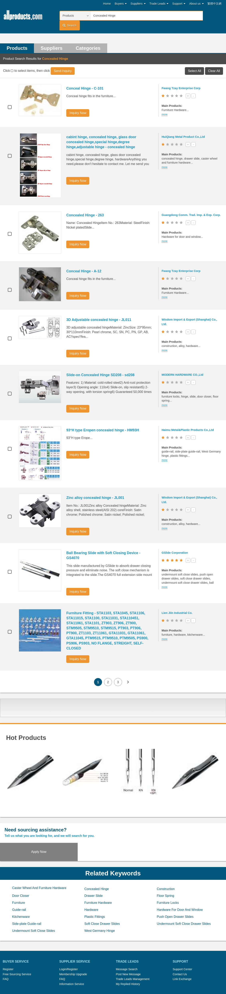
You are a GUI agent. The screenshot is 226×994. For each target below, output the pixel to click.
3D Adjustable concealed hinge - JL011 (99, 311)
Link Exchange (182, 951)
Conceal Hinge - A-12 (84, 262)
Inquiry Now (78, 104)
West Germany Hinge (99, 903)
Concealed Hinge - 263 (86, 206)
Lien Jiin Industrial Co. (177, 603)
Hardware (91, 882)
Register (8, 942)
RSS (155, 974)
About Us (168, 974)
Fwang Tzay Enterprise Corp (181, 79)
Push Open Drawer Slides (175, 889)
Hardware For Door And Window (180, 882)
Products (17, 39)
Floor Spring (165, 868)
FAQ (6, 951)
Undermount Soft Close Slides (33, 903)
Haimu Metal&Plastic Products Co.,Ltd (188, 420)
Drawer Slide (93, 868)
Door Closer (20, 868)
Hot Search (70, 974)
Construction (166, 861)
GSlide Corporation (175, 543)
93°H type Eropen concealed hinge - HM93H (103, 421)
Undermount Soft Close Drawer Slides (184, 896)
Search (212, 15)
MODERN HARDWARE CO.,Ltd (183, 365)
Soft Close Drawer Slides (102, 896)
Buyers (121, 4)
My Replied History (128, 956)
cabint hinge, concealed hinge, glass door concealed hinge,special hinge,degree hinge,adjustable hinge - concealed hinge (102, 133)
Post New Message (128, 947)
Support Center (182, 942)
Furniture (18, 875)
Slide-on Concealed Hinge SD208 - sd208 (101, 366)
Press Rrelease (111, 974)
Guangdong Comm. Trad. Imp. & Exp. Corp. (191, 206)
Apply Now (197, 824)
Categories (89, 39)
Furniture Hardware (98, 875)
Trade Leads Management (132, 951)
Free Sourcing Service (17, 947)
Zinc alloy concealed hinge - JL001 (96, 489)
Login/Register (68, 942)
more (165, 105)
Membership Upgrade (73, 947)
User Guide (152, 979)
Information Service (71, 956)
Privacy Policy (118, 979)
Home (107, 3)
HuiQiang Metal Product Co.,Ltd (184, 127)
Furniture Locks (168, 875)
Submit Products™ (137, 974)
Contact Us (180, 947)
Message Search (126, 942)
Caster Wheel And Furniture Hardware (39, 860)
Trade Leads (158, 4)
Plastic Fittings (94, 889)
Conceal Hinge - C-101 (85, 79)
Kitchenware (21, 889)
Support (178, 4)
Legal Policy (97, 979)
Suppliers (138, 4)
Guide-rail (19, 882)
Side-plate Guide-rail (26, 896)
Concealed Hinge (96, 861)
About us (196, 4)
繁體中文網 (214, 3)
